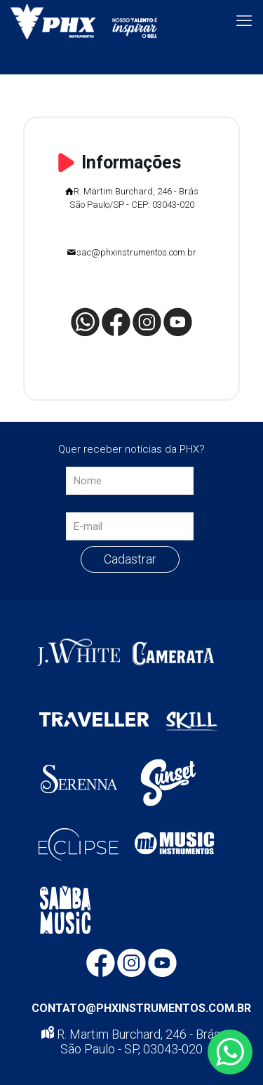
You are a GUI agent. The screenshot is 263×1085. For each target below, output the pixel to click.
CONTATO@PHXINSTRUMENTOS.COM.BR (141, 1008)
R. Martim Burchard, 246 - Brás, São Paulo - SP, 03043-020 (131, 1041)
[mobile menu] (244, 21)
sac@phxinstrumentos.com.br (136, 252)
